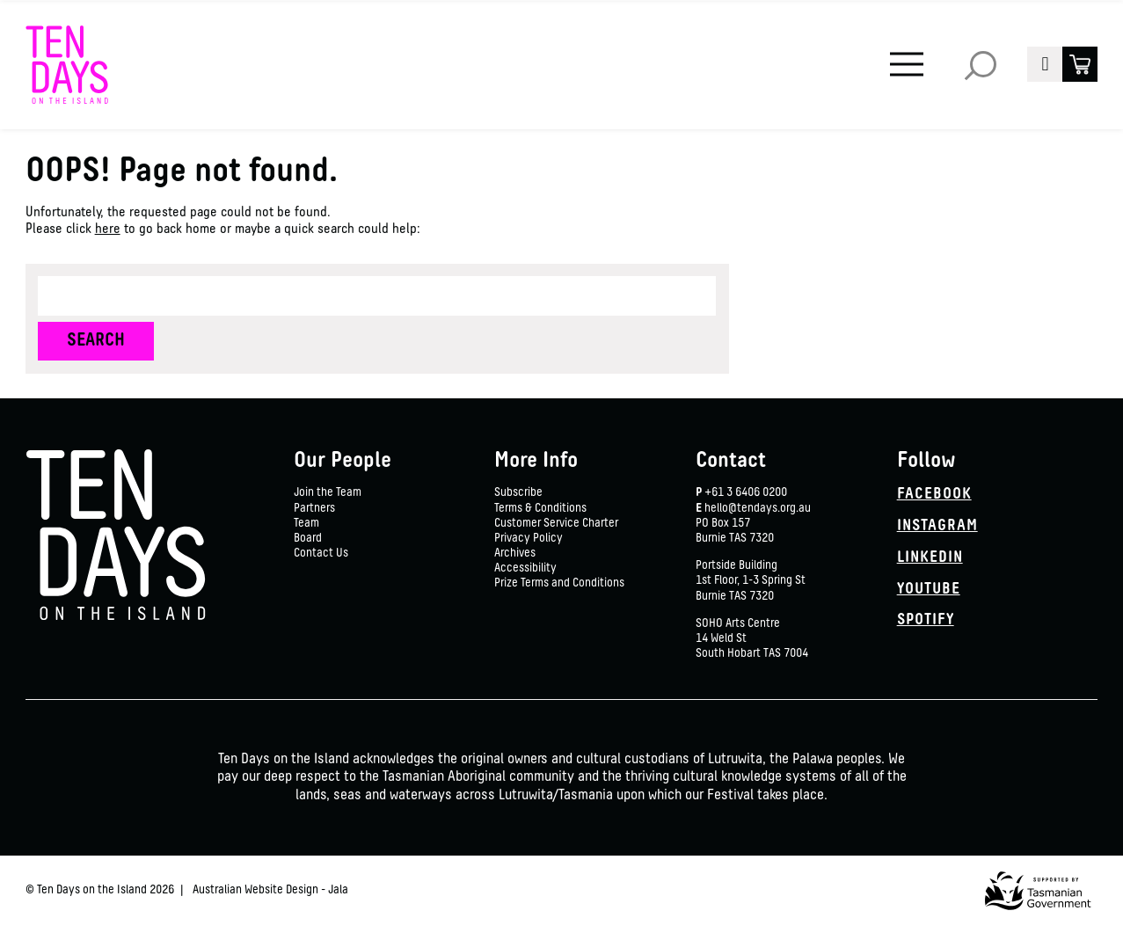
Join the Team (327, 492)
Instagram (937, 526)
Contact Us (321, 553)
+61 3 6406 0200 (745, 492)
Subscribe (518, 492)
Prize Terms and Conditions (559, 583)
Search (980, 64)
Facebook (934, 494)
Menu (901, 51)
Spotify (925, 620)
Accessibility (525, 568)
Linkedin (930, 557)
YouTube (928, 589)
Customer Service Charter (556, 523)
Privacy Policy (528, 538)
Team (306, 523)
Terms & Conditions (540, 508)
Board (308, 538)
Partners (314, 508)
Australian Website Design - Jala (270, 890)
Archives (515, 553)
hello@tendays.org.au (757, 508)
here (107, 229)
